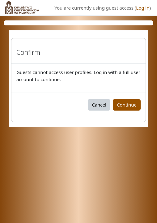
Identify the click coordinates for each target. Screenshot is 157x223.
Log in (142, 8)
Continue (127, 105)
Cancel (99, 105)
